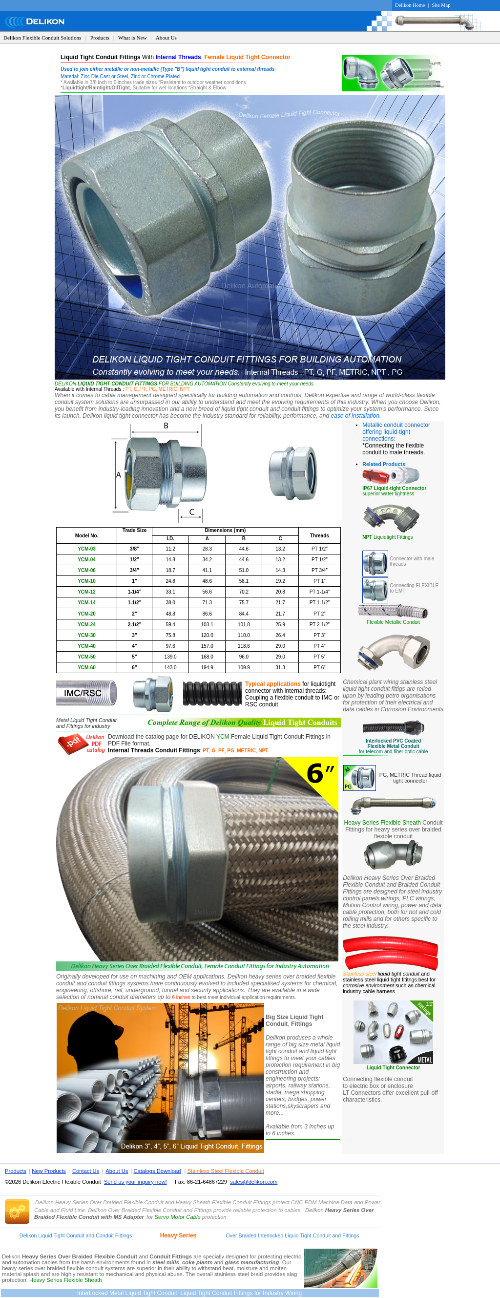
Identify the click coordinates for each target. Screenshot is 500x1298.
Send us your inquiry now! (135, 1182)
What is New (132, 38)
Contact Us (85, 1171)
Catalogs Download (157, 1171)
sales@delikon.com (253, 1182)
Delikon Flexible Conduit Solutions (42, 38)
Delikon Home (410, 5)
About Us (166, 38)
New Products (49, 1171)
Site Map (441, 5)
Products (99, 38)
